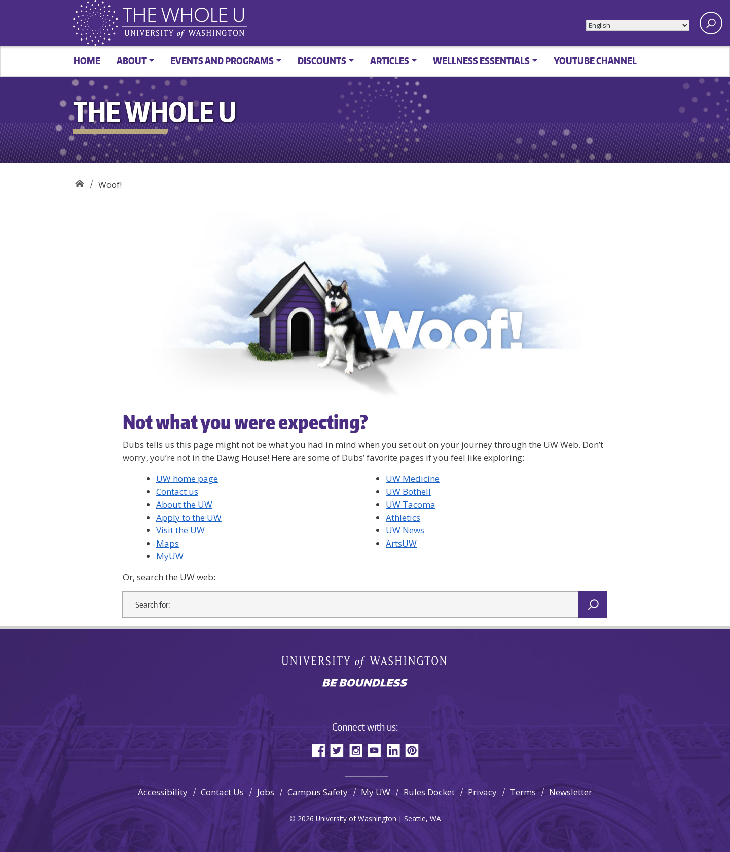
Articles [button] (389, 60)
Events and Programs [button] (222, 60)
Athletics (403, 517)
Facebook (318, 750)
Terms (523, 792)
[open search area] (711, 23)
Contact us (177, 491)
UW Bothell (408, 491)
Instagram (355, 750)
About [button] (132, 60)
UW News (405, 530)
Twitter (337, 750)
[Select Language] (637, 25)
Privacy (482, 792)
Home (87, 60)
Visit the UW (180, 530)
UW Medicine (413, 478)
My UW (375, 792)
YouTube (374, 750)
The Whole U (79, 181)
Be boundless (365, 684)
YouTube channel (595, 60)
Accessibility (163, 792)
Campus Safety (317, 792)
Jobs (265, 792)
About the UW (184, 504)
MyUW (170, 556)
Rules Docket (429, 792)
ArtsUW (401, 543)
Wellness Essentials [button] (481, 60)
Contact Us (222, 792)
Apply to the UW (189, 517)
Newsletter (570, 792)
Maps (167, 543)
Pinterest (412, 750)
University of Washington (365, 661)
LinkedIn (393, 750)
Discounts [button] (322, 60)
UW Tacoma (410, 504)
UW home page (187, 478)
